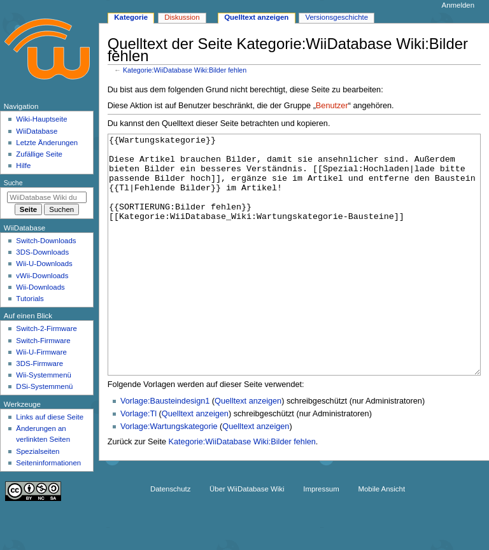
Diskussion (181, 17)
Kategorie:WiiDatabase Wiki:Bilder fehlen (184, 70)
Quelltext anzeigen (248, 448)
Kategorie (131, 17)
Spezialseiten (37, 451)
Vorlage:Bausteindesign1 (164, 448)
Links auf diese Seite (49, 417)
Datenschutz (170, 527)
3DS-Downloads (42, 252)
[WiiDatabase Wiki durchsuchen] (47, 197)
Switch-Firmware (43, 340)
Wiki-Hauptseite (41, 119)
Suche (13, 183)
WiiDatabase (36, 131)
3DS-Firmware (39, 363)
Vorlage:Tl (138, 461)
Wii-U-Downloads (44, 263)
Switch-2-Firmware (46, 328)
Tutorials (30, 298)
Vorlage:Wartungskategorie (169, 474)
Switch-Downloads (46, 240)
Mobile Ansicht (381, 527)
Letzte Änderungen (47, 142)
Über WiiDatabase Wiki (246, 527)
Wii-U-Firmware (41, 352)
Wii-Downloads (40, 287)
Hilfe (23, 165)
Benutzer (332, 105)
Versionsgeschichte (336, 17)
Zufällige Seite (39, 154)
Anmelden (458, 5)
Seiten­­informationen (48, 463)
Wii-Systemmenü (43, 375)
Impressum (321, 527)
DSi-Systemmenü (44, 386)
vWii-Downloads (42, 275)
